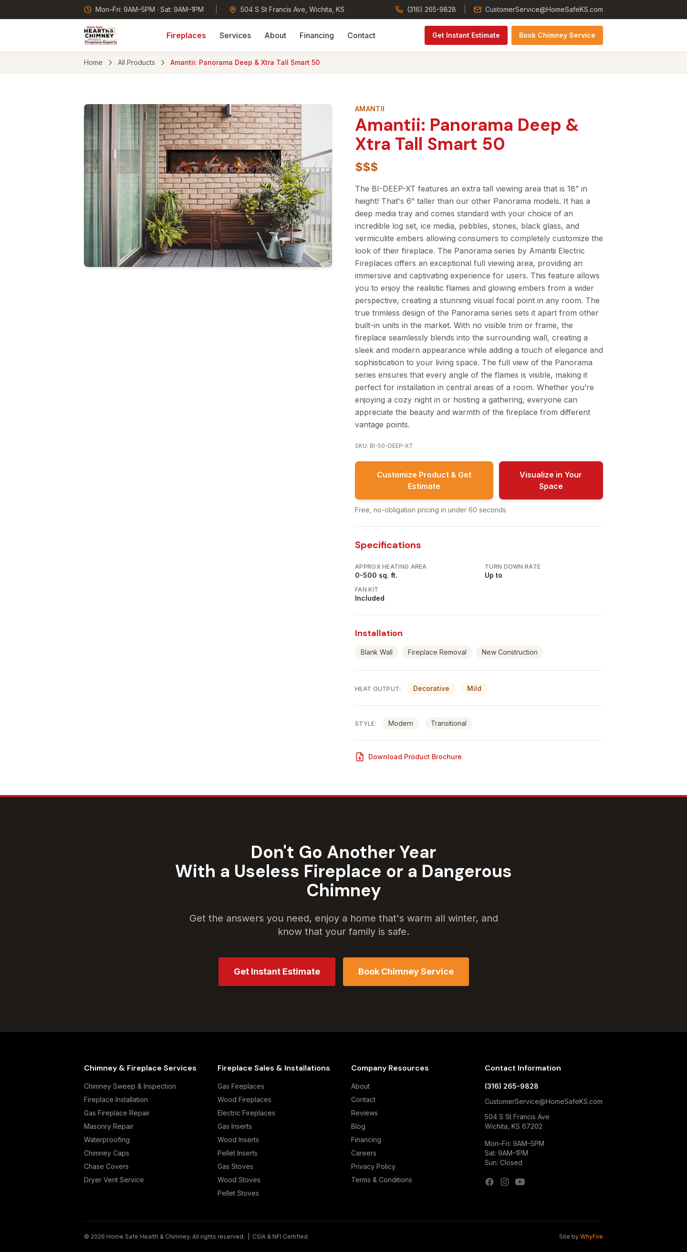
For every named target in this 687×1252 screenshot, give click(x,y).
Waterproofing (107, 1139)
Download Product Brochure (408, 757)
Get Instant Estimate (466, 35)
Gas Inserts (235, 1126)
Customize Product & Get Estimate (424, 480)
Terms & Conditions (381, 1180)
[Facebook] (489, 1182)
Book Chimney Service (557, 35)
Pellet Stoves (238, 1193)
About (275, 35)
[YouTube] (520, 1182)
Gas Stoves (235, 1166)
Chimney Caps (106, 1153)
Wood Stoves (239, 1180)
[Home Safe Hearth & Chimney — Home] (101, 35)
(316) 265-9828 (426, 9)
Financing (317, 35)
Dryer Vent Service (114, 1180)
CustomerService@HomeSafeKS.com (538, 9)
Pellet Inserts (238, 1153)
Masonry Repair (109, 1126)
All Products (136, 62)
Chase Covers (106, 1166)
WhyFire (591, 1236)
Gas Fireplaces (241, 1086)
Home (93, 62)
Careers (363, 1153)
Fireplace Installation (116, 1099)
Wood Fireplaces (244, 1099)
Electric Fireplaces (246, 1113)
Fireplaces (186, 35)
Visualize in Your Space (551, 480)
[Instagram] (505, 1182)
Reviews (364, 1113)
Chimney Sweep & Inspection (130, 1086)
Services (235, 35)
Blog (358, 1126)
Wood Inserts (238, 1139)
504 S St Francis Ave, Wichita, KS (286, 9)
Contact (361, 35)
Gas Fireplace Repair (117, 1113)
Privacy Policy (373, 1166)
